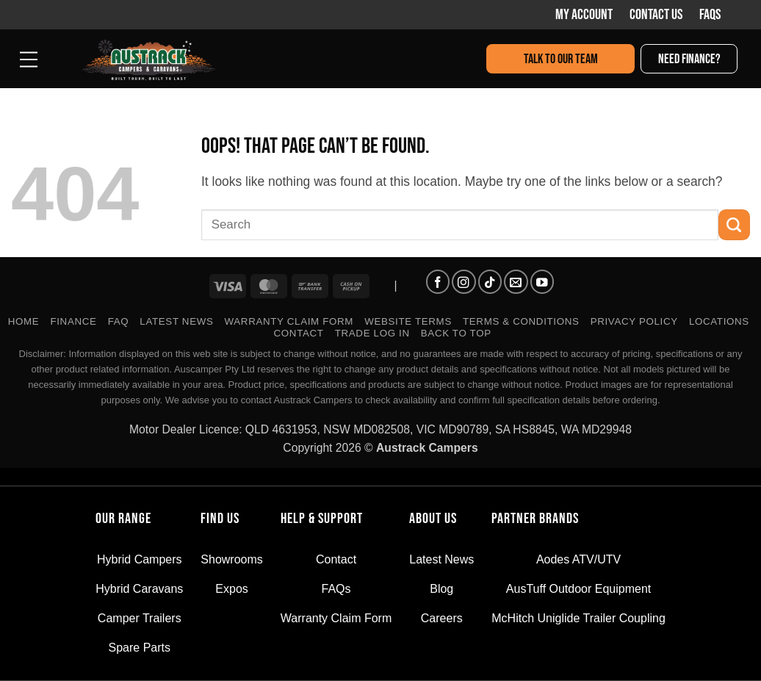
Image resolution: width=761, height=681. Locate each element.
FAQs (710, 15)
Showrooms (231, 559)
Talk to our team (561, 59)
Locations (719, 321)
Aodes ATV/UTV (578, 559)
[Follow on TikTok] (490, 281)
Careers (442, 618)
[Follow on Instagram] (463, 281)
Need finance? (689, 59)
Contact (299, 333)
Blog (441, 589)
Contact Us (656, 15)
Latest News (176, 321)
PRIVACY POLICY (634, 321)
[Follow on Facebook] (438, 281)
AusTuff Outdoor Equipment (578, 589)
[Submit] (734, 225)
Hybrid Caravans (139, 589)
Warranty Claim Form (289, 321)
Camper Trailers (139, 618)
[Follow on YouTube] (542, 281)
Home (24, 321)
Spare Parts (139, 647)
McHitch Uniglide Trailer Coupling (578, 618)
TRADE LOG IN (372, 333)
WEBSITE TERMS (408, 321)
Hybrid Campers (139, 559)
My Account (584, 15)
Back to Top (456, 333)
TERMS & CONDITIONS (521, 321)
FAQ (118, 321)
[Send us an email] (515, 281)
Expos (231, 589)
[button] (29, 58)
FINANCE (73, 321)
